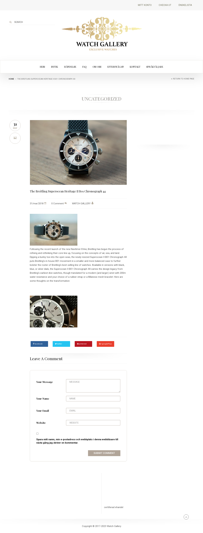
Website (41, 422)
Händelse (70, 66)
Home (11, 79)
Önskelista (185, 5)
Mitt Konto (145, 5)
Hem (42, 66)
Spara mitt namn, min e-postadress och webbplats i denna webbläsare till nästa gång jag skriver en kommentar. (77, 441)
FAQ (84, 66)
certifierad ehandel (113, 507)
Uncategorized (101, 98)
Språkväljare (154, 66)
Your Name (42, 398)
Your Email (42, 410)
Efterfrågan (115, 66)
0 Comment (57, 203)
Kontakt (135, 66)
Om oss (97, 66)
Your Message (44, 382)
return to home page (183, 79)
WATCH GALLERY (83, 203)
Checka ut (165, 5)
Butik (54, 66)
